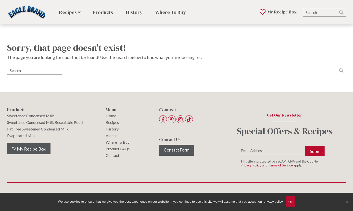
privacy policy (273, 201)
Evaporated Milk (21, 136)
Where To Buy (170, 12)
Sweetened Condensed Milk (30, 116)
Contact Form (176, 150)
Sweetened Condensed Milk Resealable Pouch (45, 122)
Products (103, 12)
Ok (291, 202)
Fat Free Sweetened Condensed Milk (38, 129)
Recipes (68, 12)
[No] (346, 205)
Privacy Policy (250, 166)
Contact (112, 155)
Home (111, 116)
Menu (111, 109)
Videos (111, 136)
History (134, 12)
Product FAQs (118, 149)
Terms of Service (280, 166)
